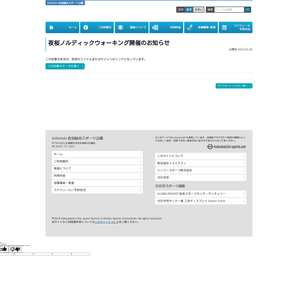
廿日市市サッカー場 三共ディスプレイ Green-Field (191, 201)
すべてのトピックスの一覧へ (232, 85)
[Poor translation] (15, 249)
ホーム (58, 154)
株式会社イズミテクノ (171, 163)
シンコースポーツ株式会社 (174, 170)
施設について (62, 168)
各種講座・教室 (64, 183)
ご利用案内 (61, 161)
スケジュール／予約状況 (70, 190)
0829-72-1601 (65, 146)
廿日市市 (163, 177)
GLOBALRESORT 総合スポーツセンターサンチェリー (191, 194)
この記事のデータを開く (63, 66)
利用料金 (59, 176)
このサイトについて (170, 156)
